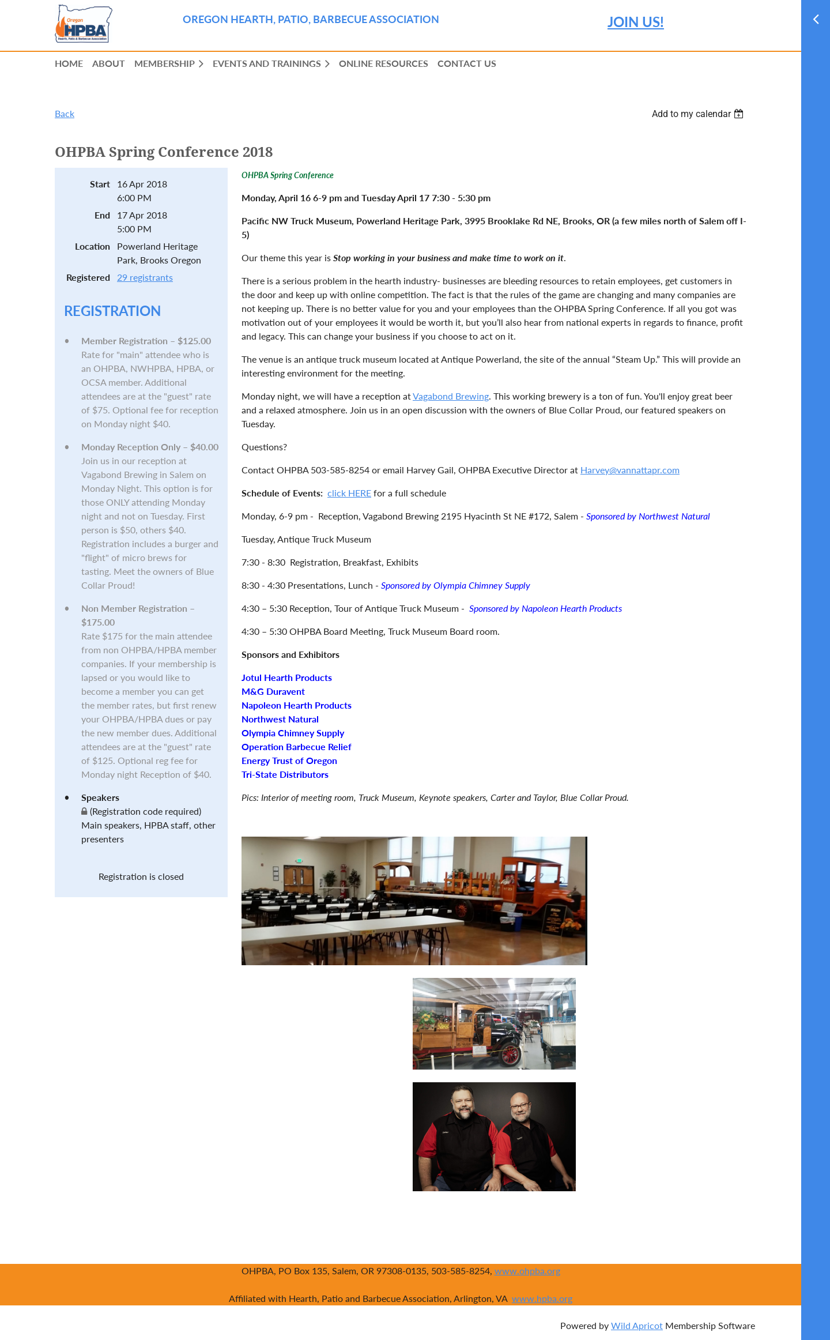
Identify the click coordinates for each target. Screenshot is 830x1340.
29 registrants (145, 277)
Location (92, 245)
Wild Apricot (637, 1325)
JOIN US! (636, 21)
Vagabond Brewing (451, 395)
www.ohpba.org (527, 1270)
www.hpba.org (542, 1298)
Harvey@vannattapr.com (630, 469)
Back (64, 113)
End (102, 214)
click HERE (349, 492)
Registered (88, 277)
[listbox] (699, 114)
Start (100, 183)
